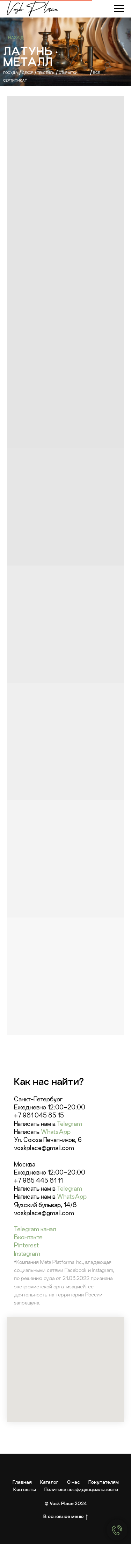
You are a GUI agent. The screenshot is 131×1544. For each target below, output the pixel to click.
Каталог (49, 1482)
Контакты (24, 1489)
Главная (22, 1482)
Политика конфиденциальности (81, 1489)
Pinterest (26, 1245)
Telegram (69, 1123)
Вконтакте (28, 1237)
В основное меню (65, 1516)
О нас (73, 1482)
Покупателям (103, 1482)
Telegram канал (35, 1229)
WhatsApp (56, 1131)
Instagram (27, 1253)
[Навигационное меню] (119, 8)
